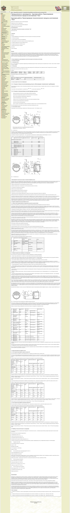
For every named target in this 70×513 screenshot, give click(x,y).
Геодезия (3, 17)
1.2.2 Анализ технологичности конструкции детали (24, 91)
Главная (12, 12)
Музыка (3, 50)
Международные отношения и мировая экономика (5, 47)
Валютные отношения (5, 114)
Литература (3, 80)
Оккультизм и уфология (5, 53)
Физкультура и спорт (4, 105)
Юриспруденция (4, 78)
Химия (3, 69)
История (3, 92)
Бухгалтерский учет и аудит (5, 113)
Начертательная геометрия (5, 52)
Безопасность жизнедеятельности (4, 109)
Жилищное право (4, 28)
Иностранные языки (4, 86)
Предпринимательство (5, 59)
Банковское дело (4, 110)
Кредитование (4, 117)
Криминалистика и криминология (4, 38)
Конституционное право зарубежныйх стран (4, 32)
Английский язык (4, 106)
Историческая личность (5, 85)
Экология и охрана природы (5, 70)
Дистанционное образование (6, 26)
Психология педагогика (5, 95)
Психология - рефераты (5, 62)
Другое (3, 27)
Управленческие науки (5, 94)
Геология (3, 18)
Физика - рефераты (4, 66)
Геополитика (3, 19)
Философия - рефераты (5, 67)
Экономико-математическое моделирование (5, 74)
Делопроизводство (4, 23)
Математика (3, 44)
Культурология (4, 39)
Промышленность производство (4, 97)
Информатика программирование (3, 102)
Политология (3, 57)
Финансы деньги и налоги (5, 68)
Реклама (3, 89)
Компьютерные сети (4, 30)
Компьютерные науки (5, 93)
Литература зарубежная (5, 81)
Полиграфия (3, 56)
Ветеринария (3, 115)
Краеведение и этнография (5, 98)
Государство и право (4, 20)
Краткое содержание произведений (4, 36)
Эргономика (3, 77)
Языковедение (4, 79)
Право (2, 58)
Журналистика (4, 29)
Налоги (3, 51)
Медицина (3, 45)
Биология (3, 104)
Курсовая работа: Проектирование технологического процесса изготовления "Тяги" (34, 12)
